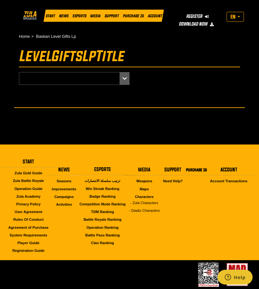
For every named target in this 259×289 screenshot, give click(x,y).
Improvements (64, 189)
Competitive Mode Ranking (102, 204)
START (50, 15)
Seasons (64, 181)
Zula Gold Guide (28, 173)
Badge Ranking (102, 196)
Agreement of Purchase (28, 227)
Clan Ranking (102, 243)
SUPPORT (111, 15)
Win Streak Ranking (102, 189)
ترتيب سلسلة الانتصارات (102, 181)
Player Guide (28, 243)
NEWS (63, 15)
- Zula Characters (144, 203)
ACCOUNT (155, 15)
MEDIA (95, 15)
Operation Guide (28, 189)
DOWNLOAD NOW (196, 23)
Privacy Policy (28, 204)
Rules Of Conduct (28, 219)
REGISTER (197, 16)
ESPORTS (79, 15)
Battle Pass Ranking (102, 235)
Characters (144, 197)
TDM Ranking (102, 212)
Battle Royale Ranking (102, 219)
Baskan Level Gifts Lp (56, 36)
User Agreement (28, 212)
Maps (144, 189)
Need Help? (173, 181)
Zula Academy (28, 196)
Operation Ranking (103, 227)
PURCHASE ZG (133, 15)
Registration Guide (29, 250)
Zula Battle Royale (28, 181)
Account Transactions (228, 181)
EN (233, 17)
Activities (64, 204)
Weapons (144, 181)
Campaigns (64, 197)
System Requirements (28, 235)
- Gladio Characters (144, 210)
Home (24, 36)
